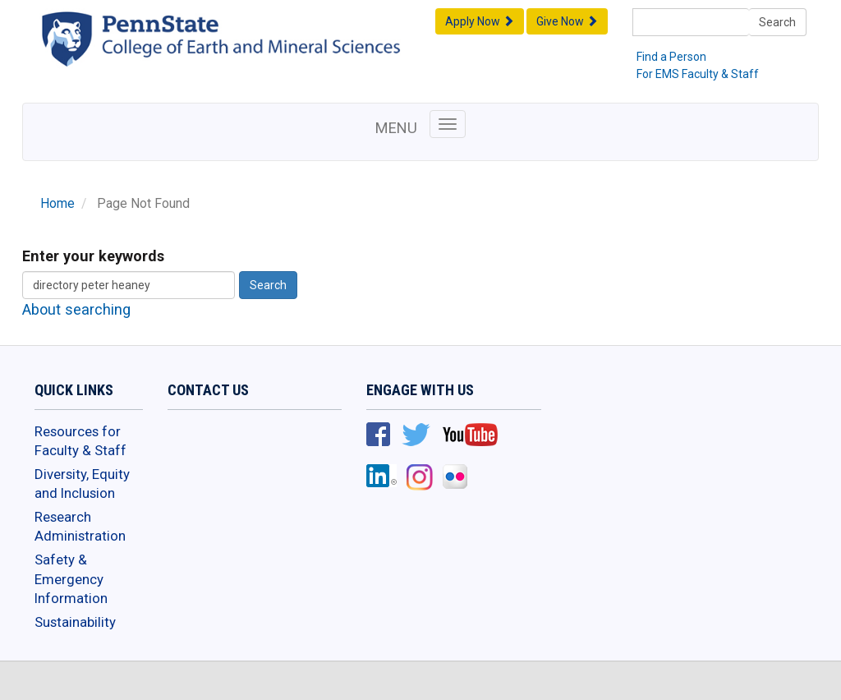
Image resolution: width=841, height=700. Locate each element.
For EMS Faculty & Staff (697, 74)
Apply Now (479, 21)
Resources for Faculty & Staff (80, 441)
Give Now (567, 21)
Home (57, 203)
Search (777, 22)
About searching (76, 309)
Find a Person (671, 56)
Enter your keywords (93, 256)
